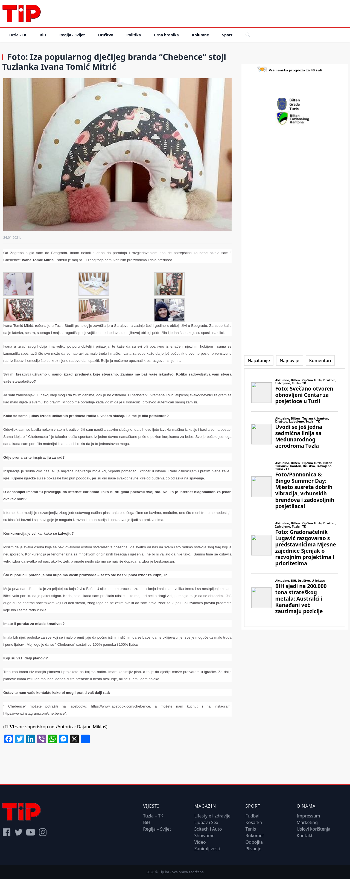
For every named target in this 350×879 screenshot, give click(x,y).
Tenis (251, 829)
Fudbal (252, 816)
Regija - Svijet (72, 34)
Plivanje (253, 849)
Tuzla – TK (153, 816)
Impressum (308, 816)
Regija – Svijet (157, 829)
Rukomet (255, 836)
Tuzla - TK (18, 34)
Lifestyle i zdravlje (212, 816)
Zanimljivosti (207, 849)
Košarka (254, 822)
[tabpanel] (294, 497)
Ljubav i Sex (206, 822)
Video (200, 842)
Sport (227, 34)
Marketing (307, 822)
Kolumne (200, 34)
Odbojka (254, 842)
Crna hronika (166, 34)
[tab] (258, 360)
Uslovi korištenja (314, 829)
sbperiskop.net (40, 727)
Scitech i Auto (208, 829)
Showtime (204, 836)
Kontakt (305, 836)
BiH (43, 34)
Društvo (105, 34)
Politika (133, 34)
